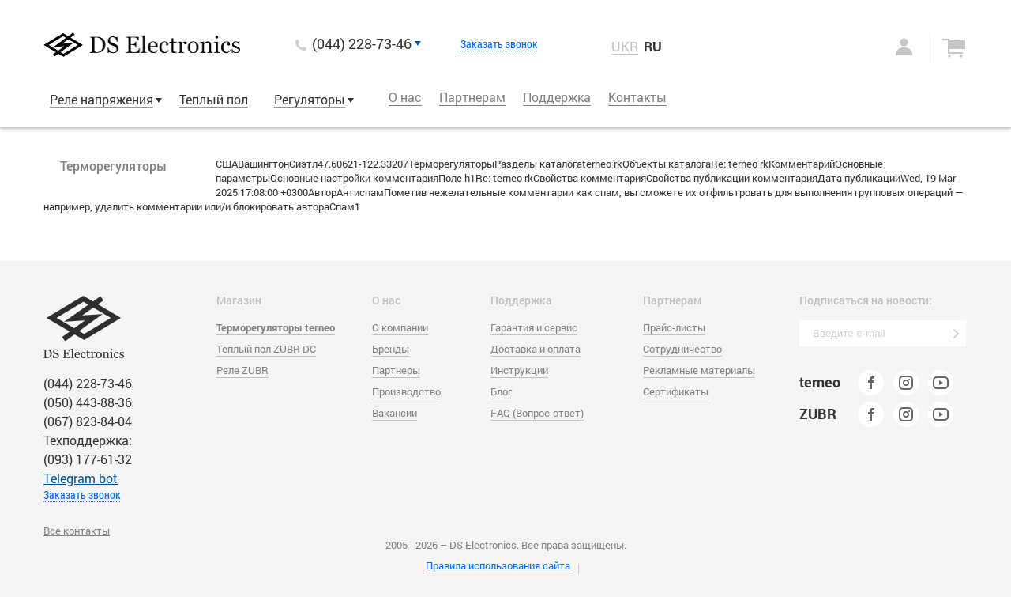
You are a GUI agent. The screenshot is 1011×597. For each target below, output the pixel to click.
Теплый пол (213, 99)
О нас (405, 97)
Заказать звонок (499, 44)
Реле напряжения (101, 99)
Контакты (637, 97)
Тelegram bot (80, 478)
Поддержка (557, 97)
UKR (624, 47)
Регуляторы (309, 99)
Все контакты (76, 530)
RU (653, 46)
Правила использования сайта (498, 565)
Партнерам (472, 97)
